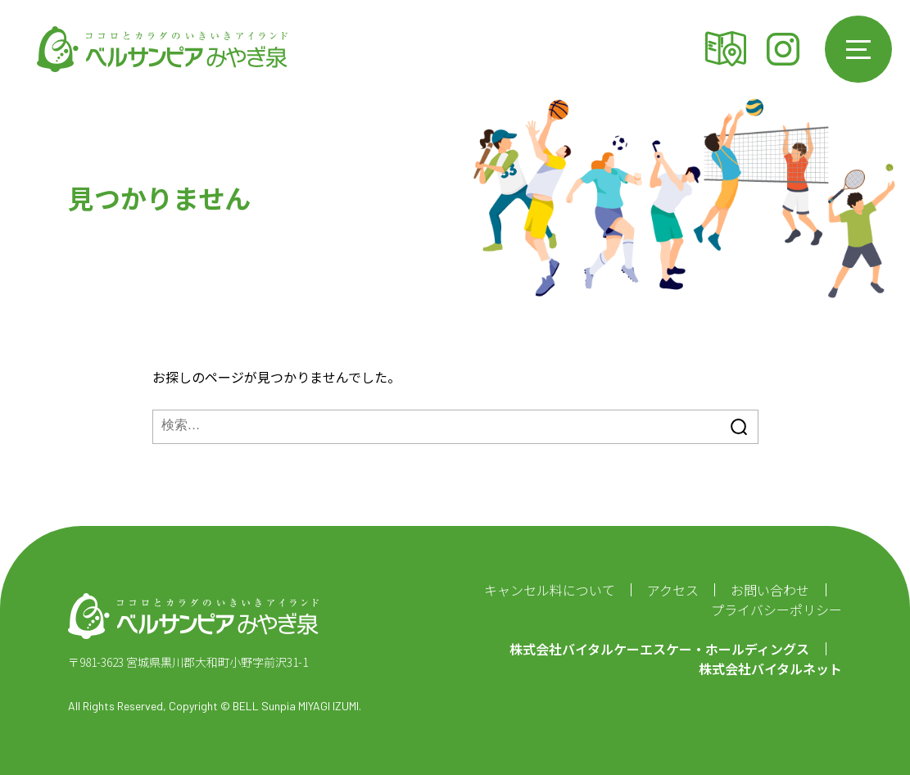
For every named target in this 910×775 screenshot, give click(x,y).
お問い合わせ (770, 590)
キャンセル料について (549, 590)
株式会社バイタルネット (770, 668)
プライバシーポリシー (776, 609)
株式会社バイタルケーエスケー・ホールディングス (659, 649)
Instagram (783, 49)
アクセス (725, 49)
